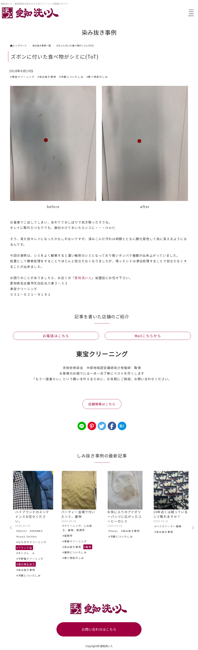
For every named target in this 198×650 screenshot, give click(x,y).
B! (122, 425)
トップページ (18, 45)
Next (193, 528)
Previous (11, 528)
